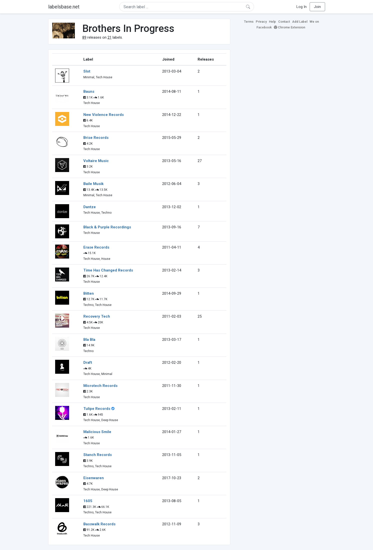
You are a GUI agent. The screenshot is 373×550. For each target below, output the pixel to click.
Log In (301, 6)
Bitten (88, 293)
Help (272, 21)
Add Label (299, 21)
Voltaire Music (96, 161)
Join (317, 6)
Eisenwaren (93, 478)
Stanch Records (97, 455)
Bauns (88, 91)
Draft (87, 362)
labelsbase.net (64, 7)
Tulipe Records (96, 408)
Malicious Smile (97, 432)
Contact (284, 21)
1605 (87, 501)
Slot (86, 71)
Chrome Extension (289, 27)
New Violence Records (103, 114)
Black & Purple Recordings (107, 227)
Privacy (261, 21)
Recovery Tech (96, 316)
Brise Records (96, 137)
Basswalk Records (99, 524)
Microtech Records (100, 385)
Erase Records (96, 247)
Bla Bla (89, 339)
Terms (248, 21)
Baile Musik (93, 184)
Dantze (89, 207)
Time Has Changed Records (108, 270)
